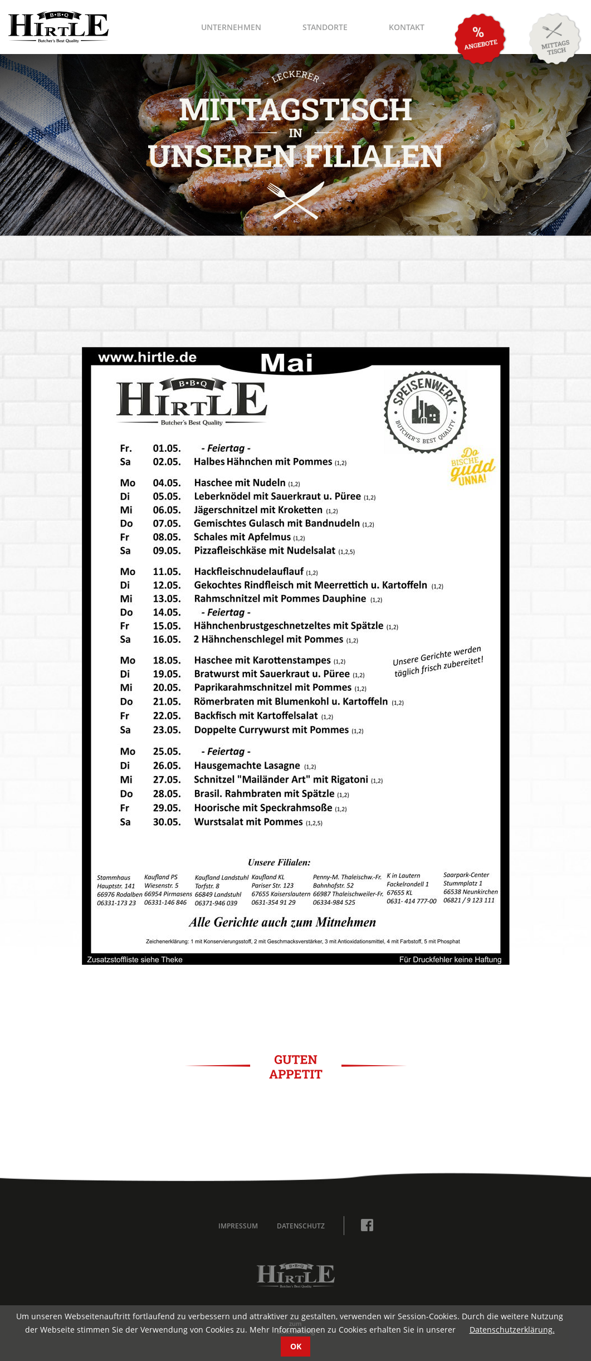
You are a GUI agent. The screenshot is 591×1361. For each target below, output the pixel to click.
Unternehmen (231, 27)
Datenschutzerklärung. (512, 1329)
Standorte (325, 27)
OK (295, 1346)
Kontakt (406, 27)
